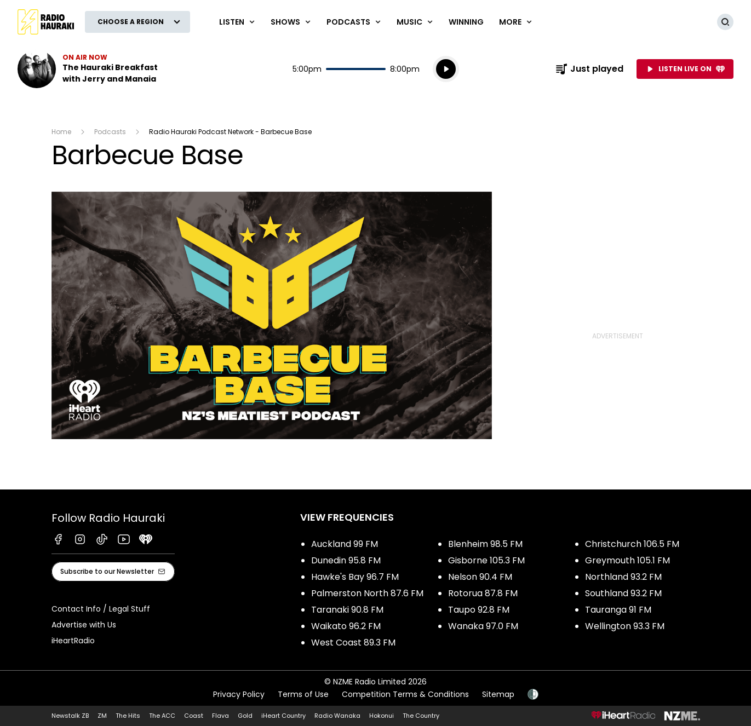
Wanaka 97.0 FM (483, 626)
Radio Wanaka (337, 715)
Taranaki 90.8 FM (347, 609)
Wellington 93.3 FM (624, 626)
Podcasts (110, 131)
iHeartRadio (73, 640)
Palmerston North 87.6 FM (367, 593)
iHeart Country (283, 715)
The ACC (162, 715)
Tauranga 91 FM (618, 609)
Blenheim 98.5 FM (485, 544)
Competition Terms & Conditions (405, 694)
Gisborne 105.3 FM (486, 560)
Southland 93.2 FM (623, 593)
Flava (220, 715)
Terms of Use (303, 694)
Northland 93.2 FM (623, 577)
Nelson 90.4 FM (480, 577)
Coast (193, 715)
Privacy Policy (239, 694)
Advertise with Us (83, 624)
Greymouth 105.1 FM (627, 560)
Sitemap (498, 694)
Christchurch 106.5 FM (632, 544)
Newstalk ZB (70, 715)
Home (61, 131)
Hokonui (381, 715)
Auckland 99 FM (344, 544)
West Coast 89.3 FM (353, 642)
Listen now (88, 69)
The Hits (128, 715)
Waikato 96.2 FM (346, 626)
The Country (421, 715)
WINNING (466, 21)
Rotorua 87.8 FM (483, 593)
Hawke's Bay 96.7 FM (355, 577)
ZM (102, 715)
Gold (245, 715)
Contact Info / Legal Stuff (100, 608)
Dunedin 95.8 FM (346, 560)
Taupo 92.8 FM (478, 609)
